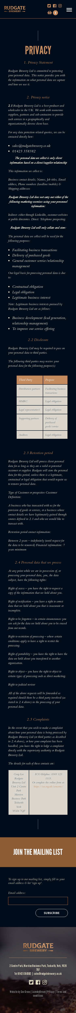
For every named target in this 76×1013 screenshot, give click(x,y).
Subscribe (52, 913)
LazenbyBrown (39, 992)
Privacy (51, 992)
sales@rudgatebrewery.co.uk (48, 974)
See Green (25, 992)
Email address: (17, 893)
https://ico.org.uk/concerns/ (48, 786)
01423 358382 (24, 974)
